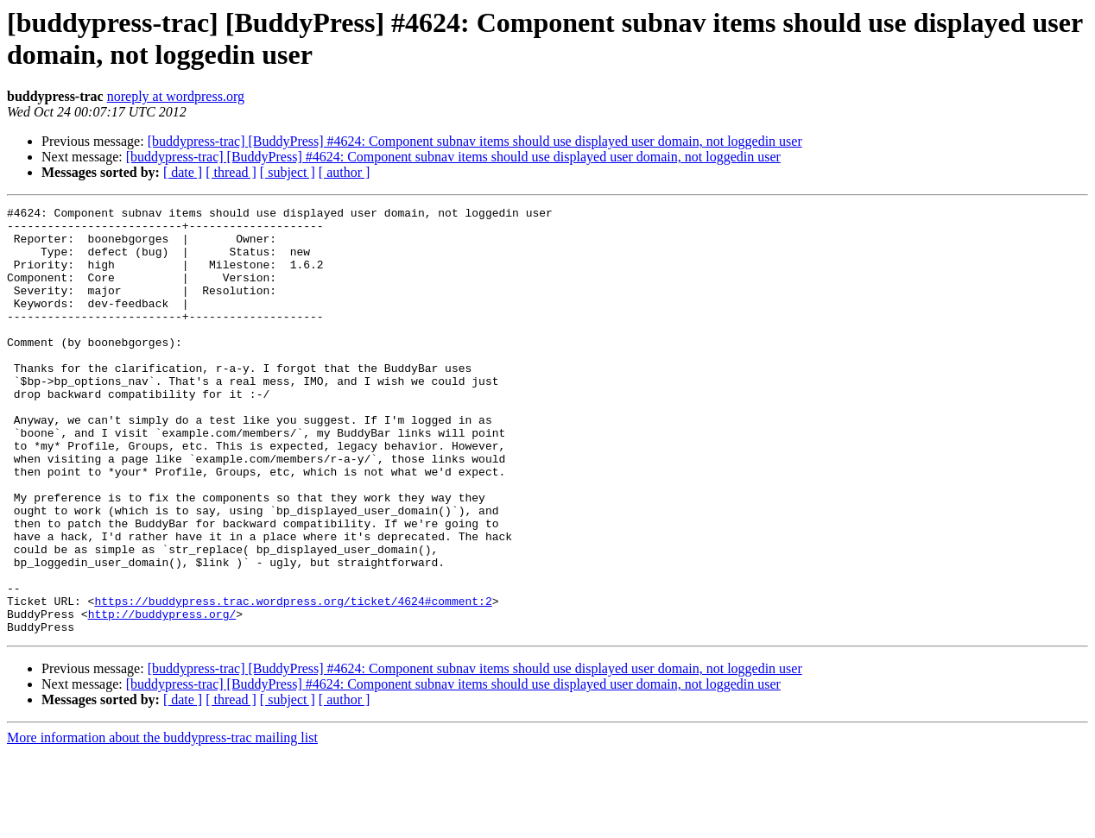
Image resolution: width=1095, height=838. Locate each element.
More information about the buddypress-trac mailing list (162, 823)
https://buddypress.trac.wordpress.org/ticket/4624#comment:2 (292, 681)
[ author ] (344, 172)
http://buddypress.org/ (162, 696)
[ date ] (182, 172)
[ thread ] (231, 172)
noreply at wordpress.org (175, 96)
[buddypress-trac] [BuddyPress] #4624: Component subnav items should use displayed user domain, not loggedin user (475, 141)
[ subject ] (287, 172)
